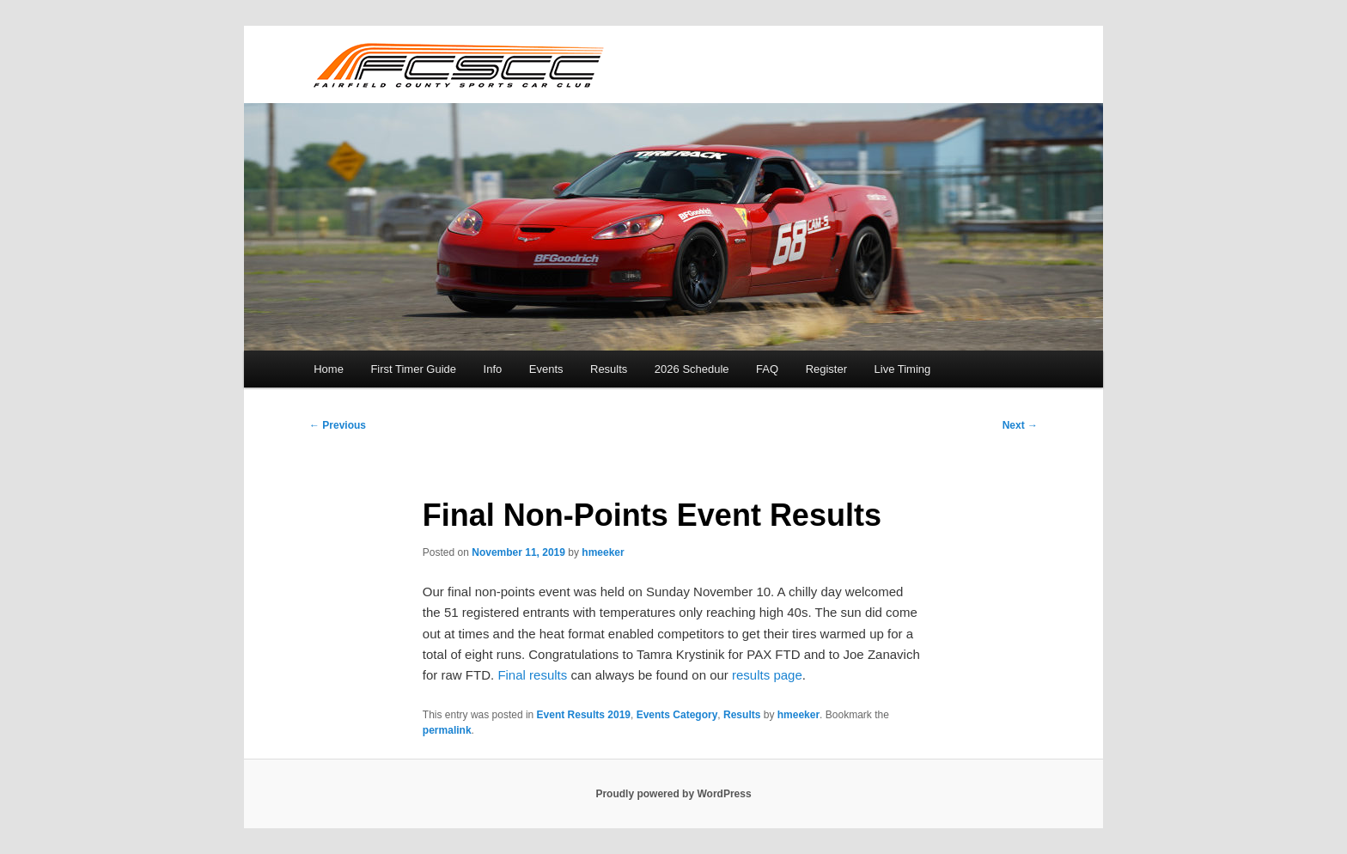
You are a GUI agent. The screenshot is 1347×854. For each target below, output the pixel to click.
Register (826, 369)
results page (767, 675)
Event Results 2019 (584, 715)
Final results (532, 675)
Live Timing (903, 369)
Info (493, 369)
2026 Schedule (692, 369)
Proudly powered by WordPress (673, 794)
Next (1020, 425)
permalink (447, 730)
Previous (337, 425)
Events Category (677, 715)
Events (546, 369)
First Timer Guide (413, 369)
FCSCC (457, 64)
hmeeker (603, 552)
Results (608, 369)
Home (329, 369)
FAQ (767, 369)
